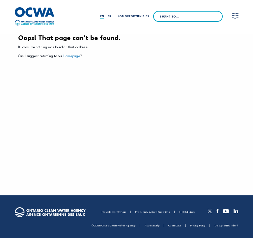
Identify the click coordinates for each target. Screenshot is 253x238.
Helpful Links (187, 212)
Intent (234, 225)
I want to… (169, 17)
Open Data (174, 225)
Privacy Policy (197, 225)
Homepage (71, 56)
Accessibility (152, 225)
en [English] (102, 16)
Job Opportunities (133, 16)
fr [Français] (109, 16)
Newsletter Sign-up (113, 212)
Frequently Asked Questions (152, 212)
